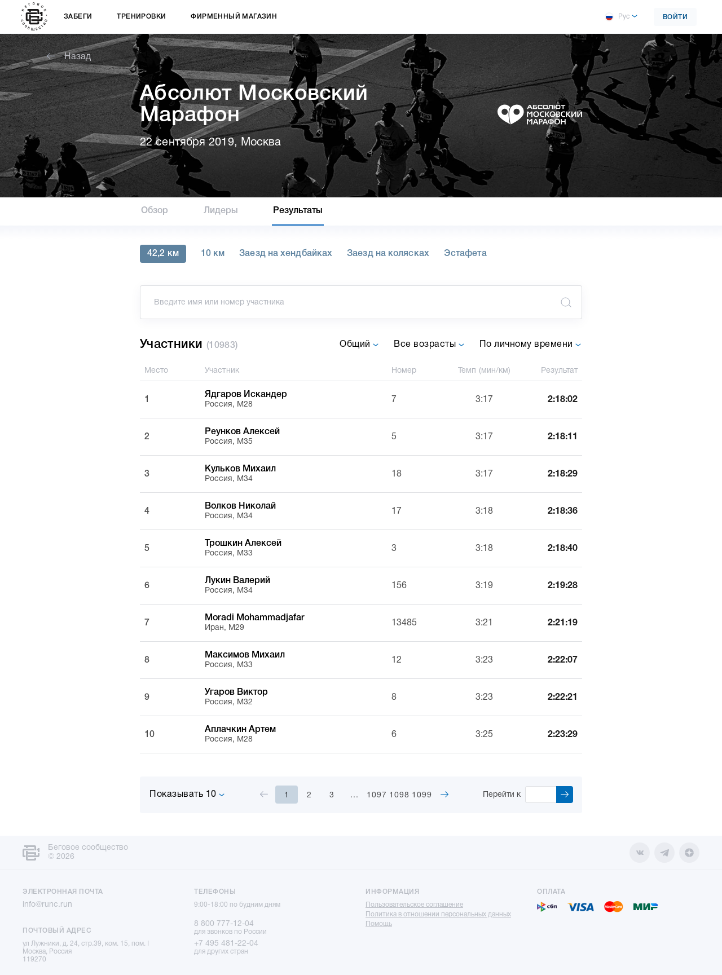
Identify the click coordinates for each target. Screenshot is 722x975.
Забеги (78, 17)
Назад (69, 57)
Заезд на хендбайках (285, 254)
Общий (359, 344)
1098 (399, 795)
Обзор (155, 211)
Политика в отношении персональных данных (438, 914)
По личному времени (530, 344)
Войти (675, 17)
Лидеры (221, 211)
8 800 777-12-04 (224, 924)
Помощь (379, 924)
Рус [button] (617, 17)
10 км (213, 254)
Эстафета (465, 254)
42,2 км (163, 254)
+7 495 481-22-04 (226, 943)
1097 (377, 795)
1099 (422, 795)
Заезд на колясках (388, 254)
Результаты (298, 211)
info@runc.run (47, 904)
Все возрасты (429, 344)
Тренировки (141, 17)
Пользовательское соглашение (414, 905)
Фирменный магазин (234, 17)
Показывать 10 (187, 794)
